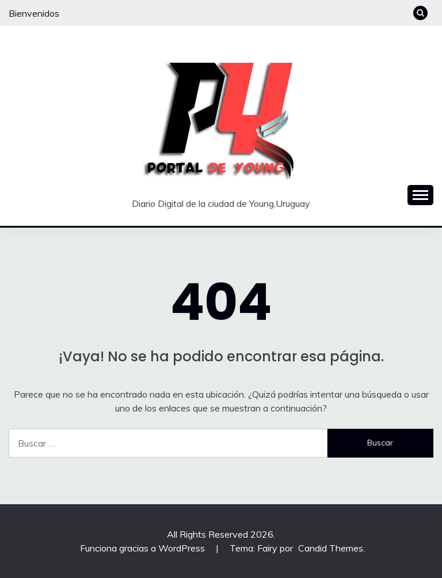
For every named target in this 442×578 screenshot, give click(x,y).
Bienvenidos (34, 13)
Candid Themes (330, 548)
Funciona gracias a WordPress (143, 548)
